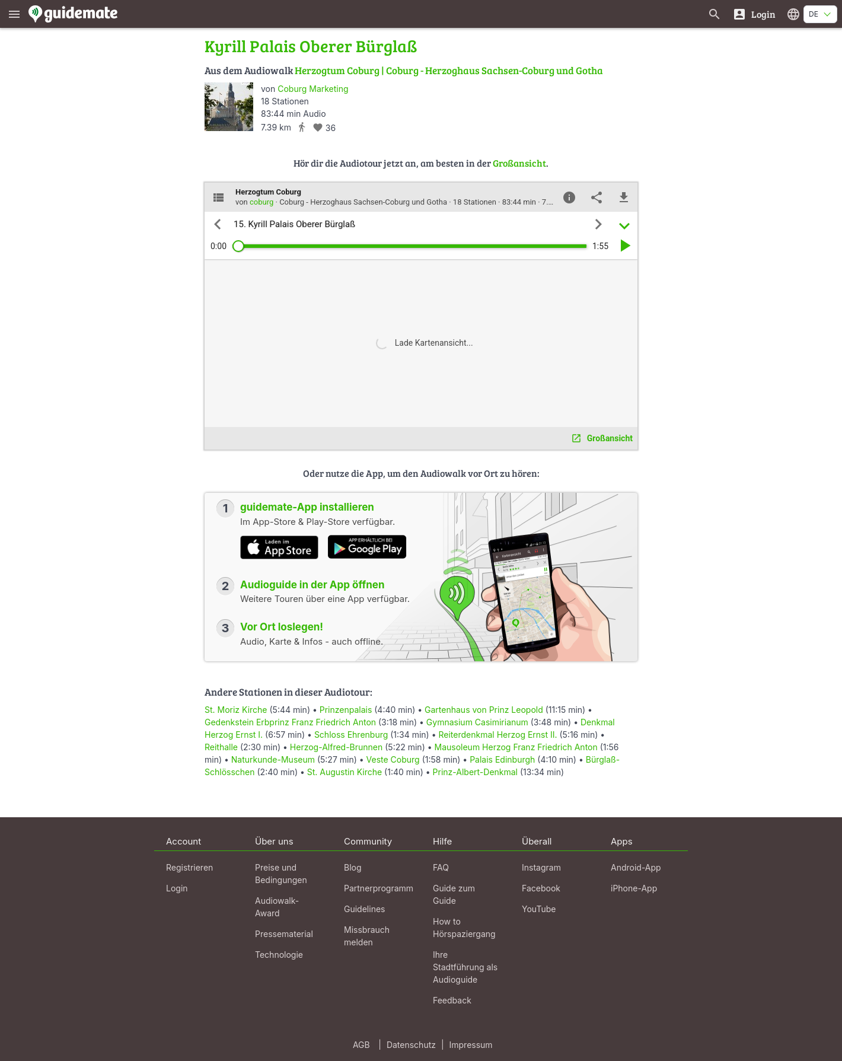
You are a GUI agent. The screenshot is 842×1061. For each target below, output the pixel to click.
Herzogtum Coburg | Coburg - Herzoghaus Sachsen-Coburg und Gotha (449, 70)
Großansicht (519, 163)
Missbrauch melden (367, 936)
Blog (353, 867)
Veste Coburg (393, 759)
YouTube (539, 909)
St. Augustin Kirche (344, 772)
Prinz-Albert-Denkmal (475, 772)
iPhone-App (634, 888)
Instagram (541, 867)
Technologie (279, 955)
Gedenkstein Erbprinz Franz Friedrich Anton (290, 722)
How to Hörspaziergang (464, 927)
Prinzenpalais (346, 710)
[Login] (754, 14)
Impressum (471, 1045)
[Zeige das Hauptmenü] (14, 14)
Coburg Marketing (313, 89)
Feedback (452, 1000)
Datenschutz (411, 1045)
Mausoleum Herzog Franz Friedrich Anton (516, 747)
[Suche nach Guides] (714, 14)
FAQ (441, 867)
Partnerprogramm (378, 888)
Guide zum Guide (454, 894)
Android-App (636, 867)
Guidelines (364, 909)
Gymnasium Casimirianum (477, 722)
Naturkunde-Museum (273, 759)
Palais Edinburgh (502, 759)
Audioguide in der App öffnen (312, 585)
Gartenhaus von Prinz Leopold (484, 710)
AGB (361, 1045)
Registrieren (189, 867)
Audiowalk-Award (277, 907)
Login (177, 888)
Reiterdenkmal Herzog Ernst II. (497, 734)
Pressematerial (284, 934)
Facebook (541, 888)
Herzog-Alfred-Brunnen (336, 747)
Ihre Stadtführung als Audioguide (465, 967)
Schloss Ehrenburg (351, 734)
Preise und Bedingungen (281, 873)
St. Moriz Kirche (236, 710)
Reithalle (221, 747)
